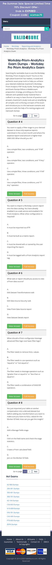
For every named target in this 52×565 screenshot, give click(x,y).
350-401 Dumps (13, 492)
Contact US (35, 542)
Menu (5, 21)
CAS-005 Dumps (13, 516)
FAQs (41, 539)
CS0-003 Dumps (13, 504)
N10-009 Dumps (13, 508)
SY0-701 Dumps (13, 512)
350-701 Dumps (13, 496)
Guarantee (8, 542)
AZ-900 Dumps (13, 484)
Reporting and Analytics (31, 46)
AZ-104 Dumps (13, 500)
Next (35, 116)
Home (6, 46)
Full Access (29, 193)
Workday (15, 46)
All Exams (31, 539)
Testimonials (22, 542)
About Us (19, 539)
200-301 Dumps (13, 488)
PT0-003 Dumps (13, 520)
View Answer (14, 193)
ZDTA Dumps (12, 524)
